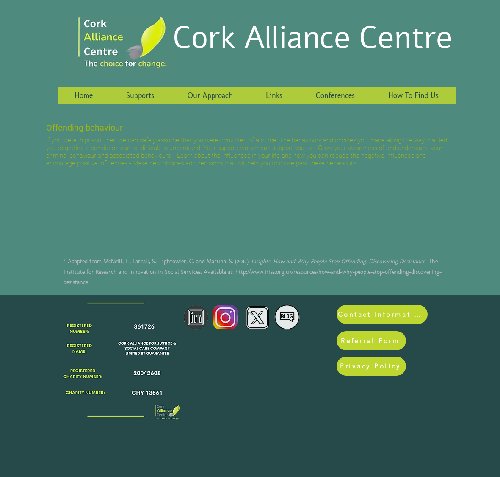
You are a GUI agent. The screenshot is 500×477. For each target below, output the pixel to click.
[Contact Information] (382, 314)
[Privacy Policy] (371, 366)
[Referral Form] (371, 340)
